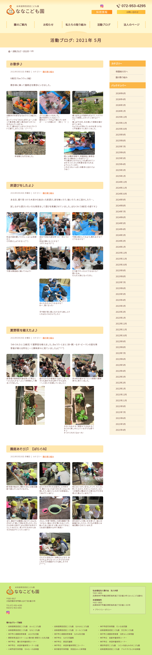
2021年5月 (121, 423)
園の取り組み (48, 71)
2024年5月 (121, 223)
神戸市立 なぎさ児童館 (64, 637)
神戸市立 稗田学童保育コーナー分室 (23, 645)
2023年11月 (121, 258)
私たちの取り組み (76, 24)
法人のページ (132, 24)
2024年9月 (121, 199)
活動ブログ (103, 24)
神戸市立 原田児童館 (63, 641)
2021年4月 (121, 429)
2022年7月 (121, 352)
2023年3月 (121, 305)
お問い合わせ (131, 12)
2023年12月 (121, 252)
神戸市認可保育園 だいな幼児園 (113, 626)
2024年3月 (121, 234)
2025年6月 (121, 152)
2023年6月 (121, 288)
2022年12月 (121, 323)
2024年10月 (121, 193)
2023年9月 (121, 270)
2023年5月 (121, 293)
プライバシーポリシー (103, 609)
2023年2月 (121, 311)
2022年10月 (121, 335)
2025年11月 (121, 122)
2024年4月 (121, 229)
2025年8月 (121, 140)
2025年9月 (121, 134)
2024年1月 (121, 246)
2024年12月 (121, 181)
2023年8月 (121, 276)
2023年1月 (121, 317)
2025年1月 (121, 175)
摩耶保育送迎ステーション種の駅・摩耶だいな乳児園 (28, 637)
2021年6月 (121, 417)
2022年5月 (121, 364)
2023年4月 (121, 299)
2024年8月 (121, 205)
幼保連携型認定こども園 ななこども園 (24, 630)
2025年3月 (121, 169)
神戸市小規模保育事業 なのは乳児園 (69, 634)
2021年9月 (121, 406)
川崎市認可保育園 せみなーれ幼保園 (23, 649)
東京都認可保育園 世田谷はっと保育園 (70, 649)
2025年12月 (121, 116)
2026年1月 (121, 110)
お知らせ (48, 24)
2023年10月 (121, 264)
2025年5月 (121, 158)
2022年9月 (121, 341)
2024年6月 (121, 217)
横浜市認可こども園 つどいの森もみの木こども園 (120, 645)
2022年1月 (121, 388)
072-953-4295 (16, 605)
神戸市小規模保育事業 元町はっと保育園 (117, 634)
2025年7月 (121, 146)
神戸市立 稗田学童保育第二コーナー (69, 645)
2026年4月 (121, 99)
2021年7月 (121, 412)
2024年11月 (121, 187)
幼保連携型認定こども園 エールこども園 (70, 630)
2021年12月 (121, 394)
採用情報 (102, 12)
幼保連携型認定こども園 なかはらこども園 (71, 626)
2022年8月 (121, 347)
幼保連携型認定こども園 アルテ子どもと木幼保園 (120, 649)
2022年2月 (121, 382)
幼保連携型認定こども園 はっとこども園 (24, 626)
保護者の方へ (122, 71)
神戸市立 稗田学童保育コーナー (113, 641)
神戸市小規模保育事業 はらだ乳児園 (23, 634)
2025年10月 (121, 128)
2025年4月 (121, 163)
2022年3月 (121, 376)
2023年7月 (121, 282)
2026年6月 (121, 93)
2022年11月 (121, 329)
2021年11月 (121, 400)
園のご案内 (20, 24)
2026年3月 (121, 104)
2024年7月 (121, 211)
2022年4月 (121, 370)
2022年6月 (121, 358)
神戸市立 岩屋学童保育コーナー (113, 637)
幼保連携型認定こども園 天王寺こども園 (116, 630)
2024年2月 (121, 240)
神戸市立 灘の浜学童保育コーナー (22, 641)
